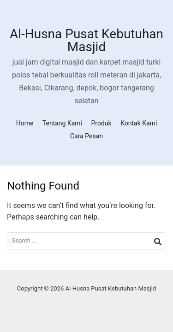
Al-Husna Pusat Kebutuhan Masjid (86, 40)
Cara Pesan (86, 136)
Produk (101, 123)
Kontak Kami (138, 123)
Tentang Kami (62, 123)
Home (25, 123)
